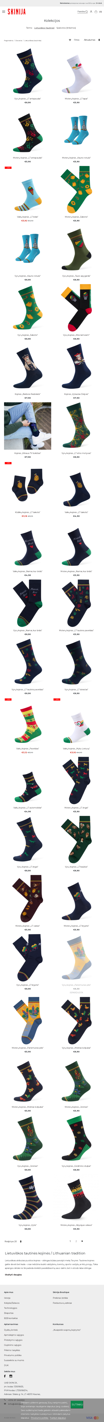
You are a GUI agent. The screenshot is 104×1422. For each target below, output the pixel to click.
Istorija (7, 1298)
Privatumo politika (12, 1355)
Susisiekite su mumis (14, 1360)
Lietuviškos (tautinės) (44, 28)
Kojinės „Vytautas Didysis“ (76, 394)
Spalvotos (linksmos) (66, 28)
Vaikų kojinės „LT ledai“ (27, 217)
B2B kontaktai (11, 1318)
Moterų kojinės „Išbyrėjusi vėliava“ (76, 1225)
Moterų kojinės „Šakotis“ (76, 217)
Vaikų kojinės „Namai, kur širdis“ (27, 571)
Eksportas (9, 1313)
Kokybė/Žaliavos (11, 1303)
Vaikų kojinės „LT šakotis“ (76, 512)
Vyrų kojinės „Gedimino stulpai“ (76, 1166)
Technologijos (10, 1308)
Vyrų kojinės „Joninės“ (27, 1166)
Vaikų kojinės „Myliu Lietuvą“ (76, 748)
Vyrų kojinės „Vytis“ (28, 1225)
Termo (29, 28)
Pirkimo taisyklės (12, 1350)
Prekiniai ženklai (60, 1298)
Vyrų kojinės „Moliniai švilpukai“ (76, 1048)
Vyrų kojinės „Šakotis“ (27, 335)
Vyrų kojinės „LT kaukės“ (76, 867)
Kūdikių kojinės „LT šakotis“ (27, 512)
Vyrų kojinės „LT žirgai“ (27, 867)
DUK (6, 1365)
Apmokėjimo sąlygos (14, 1335)
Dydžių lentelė (11, 1330)
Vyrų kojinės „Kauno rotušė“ (28, 276)
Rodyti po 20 (11, 1241)
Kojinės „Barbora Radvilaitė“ (28, 394)
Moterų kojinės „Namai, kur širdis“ (76, 571)
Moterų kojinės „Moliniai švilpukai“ (27, 1107)
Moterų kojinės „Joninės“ (76, 1107)
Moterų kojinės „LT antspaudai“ (27, 158)
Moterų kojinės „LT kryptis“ (76, 926)
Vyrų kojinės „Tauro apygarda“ (76, 276)
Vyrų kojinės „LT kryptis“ (27, 985)
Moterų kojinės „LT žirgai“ (76, 808)
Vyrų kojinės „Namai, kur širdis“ (27, 630)
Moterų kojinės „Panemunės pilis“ (27, 1048)
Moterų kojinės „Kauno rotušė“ (76, 158)
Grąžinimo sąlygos (12, 1345)
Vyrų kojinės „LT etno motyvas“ (76, 453)
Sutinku (77, 1404)
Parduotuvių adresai (62, 1303)
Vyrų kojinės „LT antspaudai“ (27, 98)
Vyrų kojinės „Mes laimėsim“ (76, 335)
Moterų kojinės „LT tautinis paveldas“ (76, 630)
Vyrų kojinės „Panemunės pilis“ (76, 985)
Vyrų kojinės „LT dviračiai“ (76, 689)
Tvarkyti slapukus (58, 1418)
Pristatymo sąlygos (13, 1340)
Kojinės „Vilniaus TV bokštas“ (27, 453)
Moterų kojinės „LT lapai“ (76, 98)
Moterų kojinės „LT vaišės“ (27, 926)
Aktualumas (89, 40)
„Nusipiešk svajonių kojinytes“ (67, 1330)
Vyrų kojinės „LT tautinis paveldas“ (28, 689)
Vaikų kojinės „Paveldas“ (27, 748)
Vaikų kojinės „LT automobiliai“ (27, 808)
